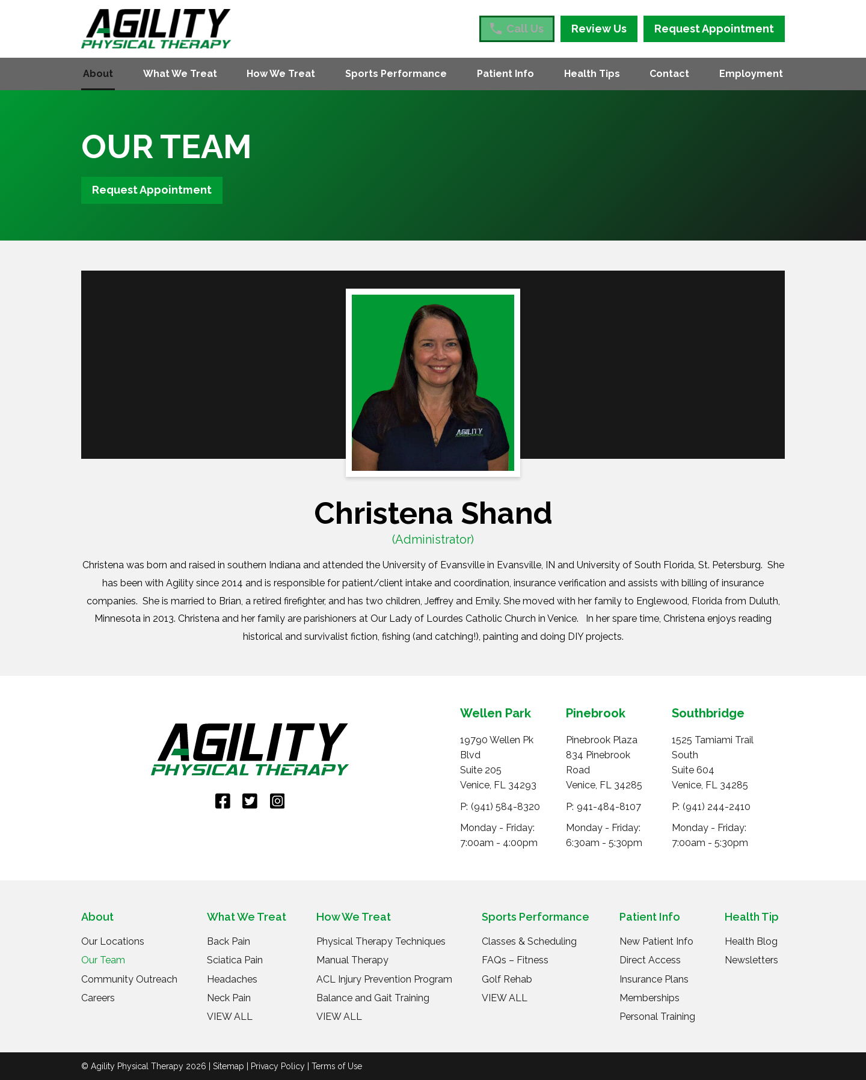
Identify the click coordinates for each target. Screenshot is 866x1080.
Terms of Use (337, 1066)
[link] (222, 801)
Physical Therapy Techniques (381, 941)
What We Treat (180, 73)
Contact (669, 73)
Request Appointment (714, 28)
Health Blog (751, 941)
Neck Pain (229, 998)
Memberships (649, 998)
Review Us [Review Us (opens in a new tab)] (599, 28)
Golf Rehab (507, 979)
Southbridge (708, 713)
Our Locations (112, 941)
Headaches (232, 979)
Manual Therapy (352, 960)
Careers (98, 998)
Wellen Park (495, 713)
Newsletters (751, 960)
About (98, 73)
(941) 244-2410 (717, 806)
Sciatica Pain (235, 960)
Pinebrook (595, 713)
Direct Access (650, 960)
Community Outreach (129, 979)
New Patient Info (656, 941)
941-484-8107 (609, 806)
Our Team (103, 960)
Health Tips (592, 73)
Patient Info (505, 73)
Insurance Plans (654, 979)
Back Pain (228, 941)
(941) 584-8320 (505, 806)
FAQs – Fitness (515, 960)
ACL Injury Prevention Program (384, 979)
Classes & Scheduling (529, 941)
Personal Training (657, 1016)
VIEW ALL (230, 1016)
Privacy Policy (278, 1066)
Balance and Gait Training (372, 998)
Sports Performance (396, 73)
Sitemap (228, 1066)
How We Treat (281, 73)
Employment (751, 73)
